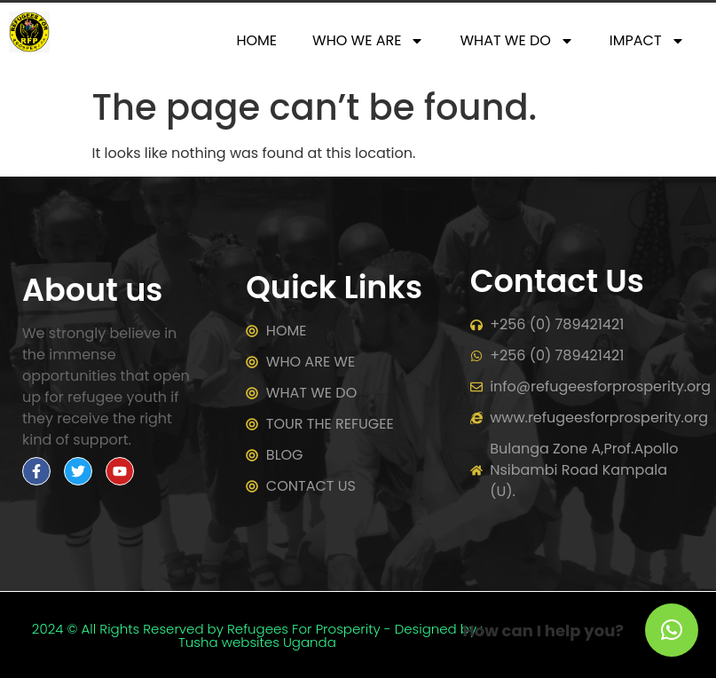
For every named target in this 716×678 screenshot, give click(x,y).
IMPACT (647, 41)
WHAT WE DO (516, 41)
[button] (671, 630)
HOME (256, 40)
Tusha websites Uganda (257, 642)
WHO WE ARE (368, 41)
